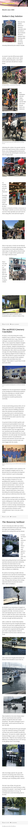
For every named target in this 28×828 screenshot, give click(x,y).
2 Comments (14, 822)
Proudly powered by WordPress (9, 826)
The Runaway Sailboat (13, 522)
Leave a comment (15, 324)
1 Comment (13, 516)
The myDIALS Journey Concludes (13, 330)
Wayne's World (8, 3)
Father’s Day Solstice (12, 16)
